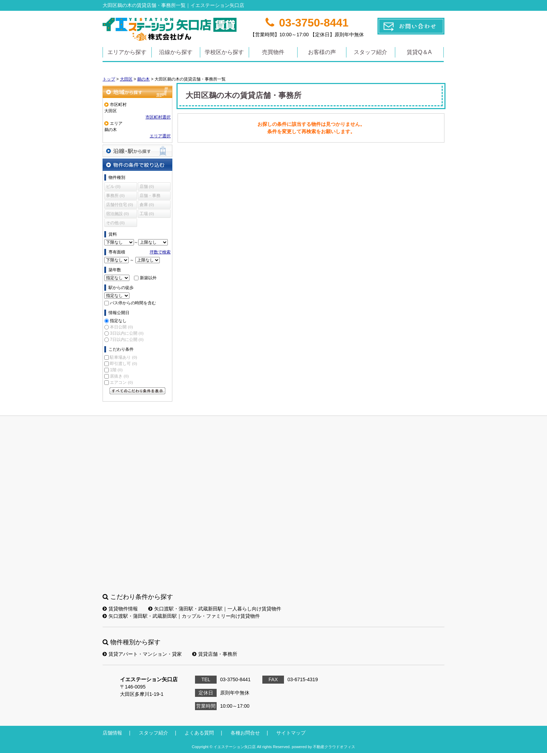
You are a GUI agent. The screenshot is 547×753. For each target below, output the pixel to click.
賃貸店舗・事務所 (214, 654)
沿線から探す (176, 52)
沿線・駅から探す (137, 151)
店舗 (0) (147, 186)
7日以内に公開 (126, 339)
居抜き (119, 376)
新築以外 (148, 277)
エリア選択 (160, 136)
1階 (116, 369)
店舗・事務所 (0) (150, 196)
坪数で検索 (160, 252)
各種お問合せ (245, 733)
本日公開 (121, 327)
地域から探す (137, 92)
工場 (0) (147, 213)
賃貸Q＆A (419, 52)
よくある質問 (199, 733)
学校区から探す (224, 52)
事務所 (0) (115, 195)
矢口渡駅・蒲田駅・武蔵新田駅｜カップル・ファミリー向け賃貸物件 (181, 616)
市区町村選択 (158, 117)
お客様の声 (322, 52)
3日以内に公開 (126, 333)
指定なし (118, 320)
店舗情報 (112, 733)
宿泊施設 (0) (117, 213)
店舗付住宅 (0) (119, 204)
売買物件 (273, 52)
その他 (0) (115, 222)
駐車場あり (123, 357)
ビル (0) (113, 186)
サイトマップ (291, 733)
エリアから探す (127, 52)
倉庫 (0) (147, 204)
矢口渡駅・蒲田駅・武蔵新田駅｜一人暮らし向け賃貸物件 (214, 608)
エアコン (121, 382)
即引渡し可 (123, 363)
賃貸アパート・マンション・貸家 (142, 654)
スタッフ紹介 (370, 52)
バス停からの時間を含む (133, 303)
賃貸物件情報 (120, 608)
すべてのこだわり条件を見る (137, 390)
